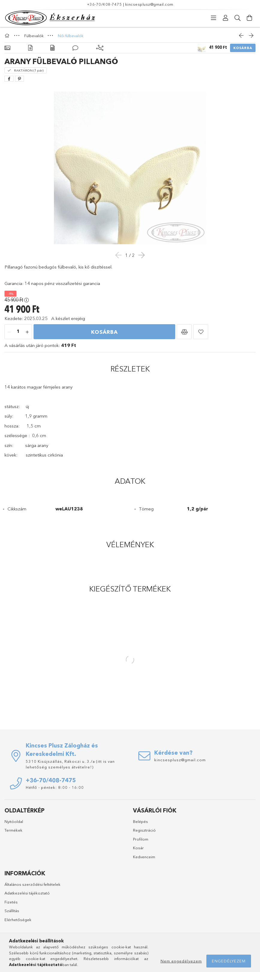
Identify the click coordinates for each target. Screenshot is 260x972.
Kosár (138, 847)
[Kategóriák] (214, 18)
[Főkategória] (7, 35)
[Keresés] (238, 18)
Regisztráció (144, 830)
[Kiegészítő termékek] (99, 48)
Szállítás (11, 910)
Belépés (140, 821)
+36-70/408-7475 (104, 4)
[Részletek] (30, 48)
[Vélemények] (75, 48)
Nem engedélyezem (181, 961)
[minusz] (9, 331)
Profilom (140, 839)
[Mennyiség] (18, 331)
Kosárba (242, 48)
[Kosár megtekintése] (250, 18)
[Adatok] (52, 48)
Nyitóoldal (13, 821)
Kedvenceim (144, 856)
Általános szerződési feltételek (32, 884)
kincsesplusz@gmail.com (149, 4)
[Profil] (226, 18)
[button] (184, 331)
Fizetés (11, 902)
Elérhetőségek (17, 919)
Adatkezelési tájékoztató (27, 893)
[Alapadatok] (7, 48)
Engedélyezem (229, 961)
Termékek (13, 830)
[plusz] (27, 331)
